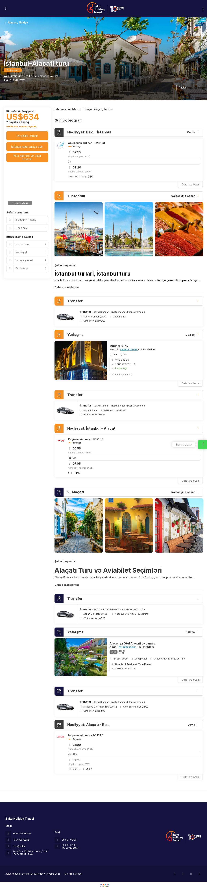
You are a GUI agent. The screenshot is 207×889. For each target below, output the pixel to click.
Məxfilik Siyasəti (73, 873)
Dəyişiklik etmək (27, 136)
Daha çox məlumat (67, 287)
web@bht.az (19, 846)
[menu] (203, 8)
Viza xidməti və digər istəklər (27, 157)
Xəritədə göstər (129, 349)
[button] (61, 229)
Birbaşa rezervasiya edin (27, 146)
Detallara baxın (191, 184)
